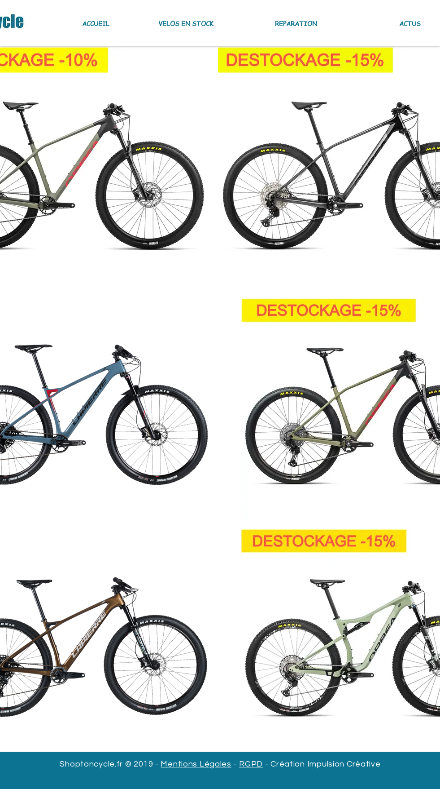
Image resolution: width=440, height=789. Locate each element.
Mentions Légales (196, 764)
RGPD (251, 764)
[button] (168, 24)
